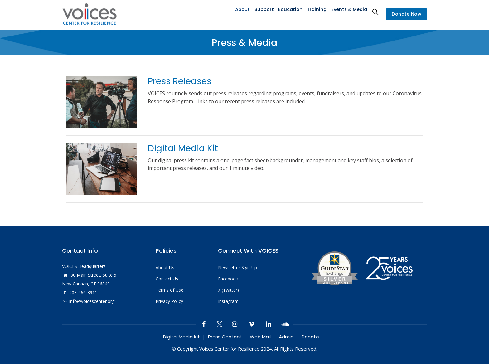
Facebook (228, 279)
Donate (310, 336)
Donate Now (406, 14)
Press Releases (179, 81)
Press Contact (225, 336)
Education (288, 11)
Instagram (228, 301)
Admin (286, 336)
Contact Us (167, 279)
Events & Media (348, 11)
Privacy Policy (169, 301)
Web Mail (260, 336)
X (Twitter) (228, 290)
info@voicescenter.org (88, 301)
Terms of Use (169, 290)
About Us (165, 267)
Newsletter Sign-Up (237, 267)
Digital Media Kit (183, 148)
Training (316, 11)
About (239, 11)
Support (261, 11)
